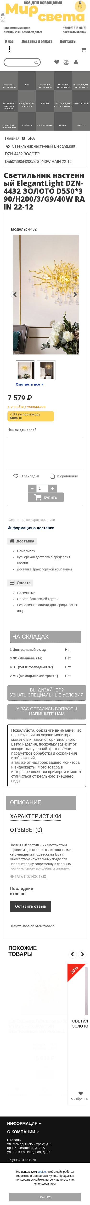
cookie (42, 1171)
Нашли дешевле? (21, 430)
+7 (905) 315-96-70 (74, 28)
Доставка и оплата (37, 41)
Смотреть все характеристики (32, 520)
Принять (45, 1197)
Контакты (68, 41)
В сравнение (64, 476)
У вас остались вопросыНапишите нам (46, 712)
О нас (9, 41)
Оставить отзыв (30, 906)
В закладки (26, 476)
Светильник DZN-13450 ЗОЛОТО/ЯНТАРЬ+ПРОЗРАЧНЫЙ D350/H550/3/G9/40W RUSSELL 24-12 (42, 1026)
